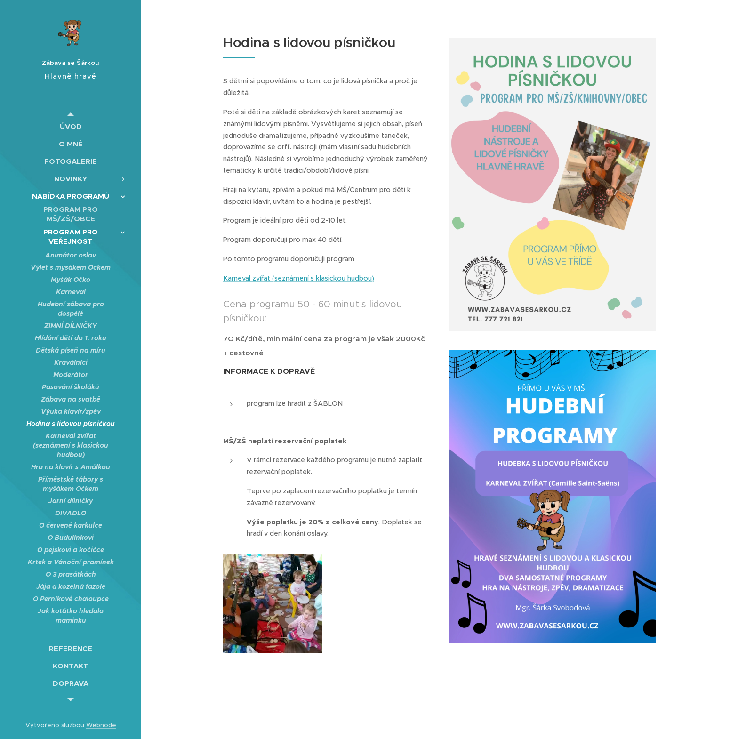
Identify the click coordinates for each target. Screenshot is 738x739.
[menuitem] (70, 126)
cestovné (246, 352)
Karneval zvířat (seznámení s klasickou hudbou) (298, 278)
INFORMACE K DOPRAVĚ (269, 371)
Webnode (101, 725)
